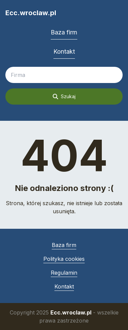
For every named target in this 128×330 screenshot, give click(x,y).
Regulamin (64, 272)
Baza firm (64, 32)
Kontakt (64, 51)
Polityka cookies (64, 258)
